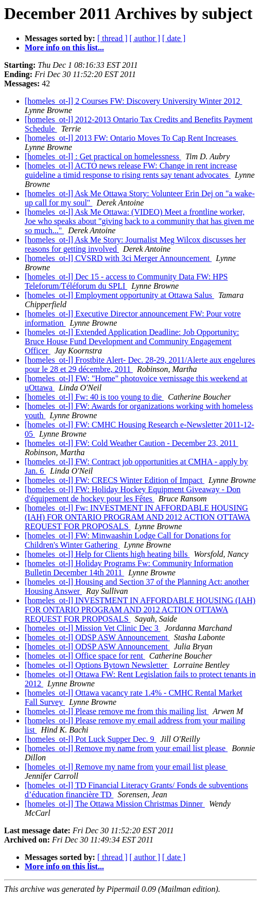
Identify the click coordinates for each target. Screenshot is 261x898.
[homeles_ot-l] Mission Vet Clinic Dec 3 (93, 628)
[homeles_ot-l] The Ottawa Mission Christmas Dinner (115, 803)
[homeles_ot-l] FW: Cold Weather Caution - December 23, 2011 (131, 443)
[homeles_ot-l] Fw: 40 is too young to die (94, 396)
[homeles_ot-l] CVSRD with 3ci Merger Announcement (118, 258)
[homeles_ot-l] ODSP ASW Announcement (97, 637)
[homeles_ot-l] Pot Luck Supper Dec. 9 (90, 739)
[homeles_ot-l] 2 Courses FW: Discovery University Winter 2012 (133, 101)
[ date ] (173, 38)
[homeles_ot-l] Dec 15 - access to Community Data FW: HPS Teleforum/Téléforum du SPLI (126, 281)
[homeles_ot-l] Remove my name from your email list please (126, 748)
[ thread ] (112, 38)
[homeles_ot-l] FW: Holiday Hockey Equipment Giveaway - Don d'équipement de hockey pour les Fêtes (132, 494)
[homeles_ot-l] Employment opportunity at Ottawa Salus (119, 295)
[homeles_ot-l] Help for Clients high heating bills (107, 554)
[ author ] (145, 38)
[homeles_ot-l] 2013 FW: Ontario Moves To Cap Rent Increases (131, 138)
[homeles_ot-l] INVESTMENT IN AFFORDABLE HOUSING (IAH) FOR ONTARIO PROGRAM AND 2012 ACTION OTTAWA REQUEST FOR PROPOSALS (140, 609)
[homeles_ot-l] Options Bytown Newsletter (97, 665)
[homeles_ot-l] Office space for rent (85, 655)
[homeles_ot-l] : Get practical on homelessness (103, 156)
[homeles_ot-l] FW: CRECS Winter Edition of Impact (114, 480)
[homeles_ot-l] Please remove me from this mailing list (116, 711)
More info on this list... (64, 47)
